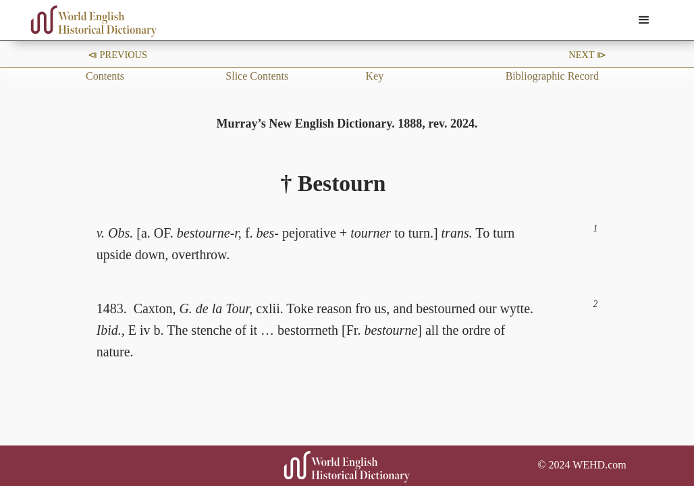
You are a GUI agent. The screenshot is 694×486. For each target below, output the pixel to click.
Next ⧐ (587, 54)
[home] (94, 21)
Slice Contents (256, 76)
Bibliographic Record (552, 76)
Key (374, 76)
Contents (105, 76)
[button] (644, 20)
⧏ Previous (117, 54)
